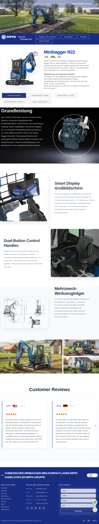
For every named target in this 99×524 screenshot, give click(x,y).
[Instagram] (39, 508)
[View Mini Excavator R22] (49, 356)
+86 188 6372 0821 (42, 503)
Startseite (4, 4)
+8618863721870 (41, 489)
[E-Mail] (95, 509)
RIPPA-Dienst (5, 509)
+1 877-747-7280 (41, 500)
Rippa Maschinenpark (26, 520)
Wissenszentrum (38, 4)
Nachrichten (27, 4)
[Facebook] (27, 508)
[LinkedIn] (43, 508)
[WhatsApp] (95, 502)
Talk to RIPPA (91, 475)
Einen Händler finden (81, 4)
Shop (53, 4)
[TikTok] (35, 508)
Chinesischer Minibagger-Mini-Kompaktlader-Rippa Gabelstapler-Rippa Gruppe (41, 475)
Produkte (12, 4)
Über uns (19, 4)
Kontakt (47, 4)
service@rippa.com (42, 496)
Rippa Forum (61, 4)
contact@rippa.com (42, 492)
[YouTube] (31, 508)
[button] (95, 426)
